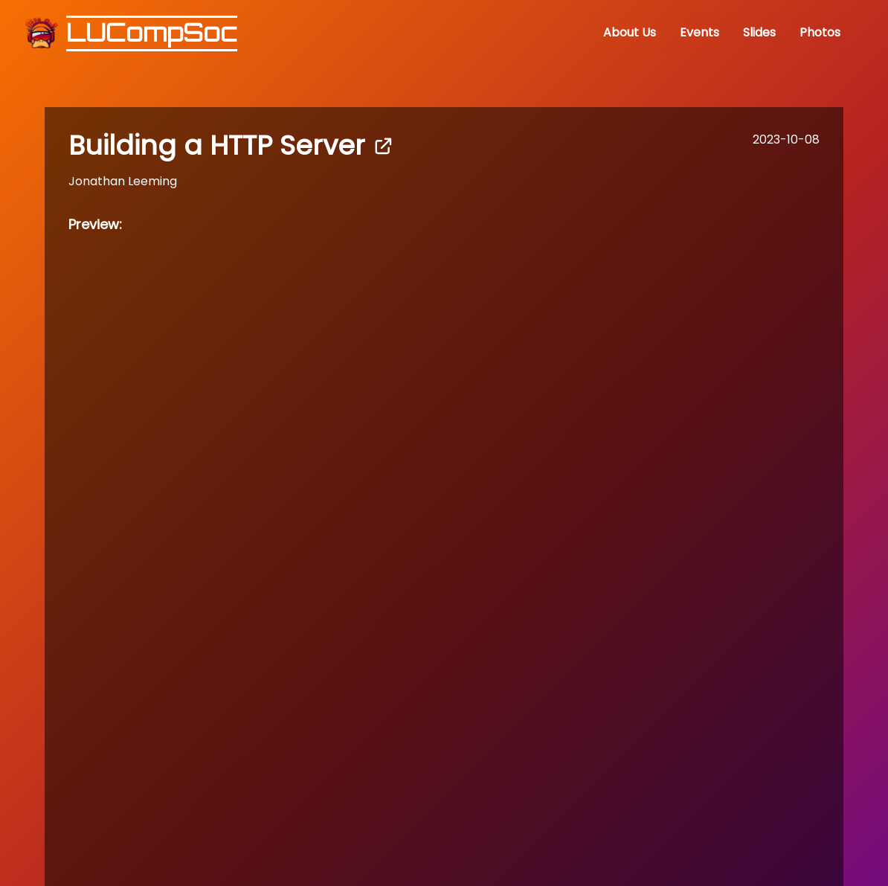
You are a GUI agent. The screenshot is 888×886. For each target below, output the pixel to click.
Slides (759, 32)
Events (699, 32)
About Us (629, 32)
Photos (819, 32)
